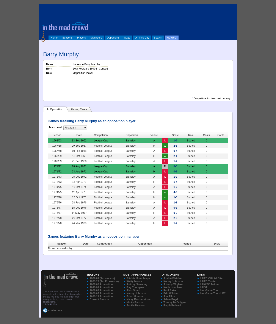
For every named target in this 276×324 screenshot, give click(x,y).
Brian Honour (135, 296)
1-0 (175, 197)
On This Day (142, 37)
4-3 (175, 192)
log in (43, 6)
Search (158, 37)
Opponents (113, 37)
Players (81, 37)
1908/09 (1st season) (102, 278)
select (85, 127)
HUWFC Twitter (209, 284)
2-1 (175, 145)
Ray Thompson (136, 287)
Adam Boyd (170, 299)
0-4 (175, 150)
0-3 (175, 207)
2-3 (175, 218)
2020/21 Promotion (101, 296)
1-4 (175, 181)
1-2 (175, 140)
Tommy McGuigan (174, 302)
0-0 (175, 166)
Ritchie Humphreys (138, 278)
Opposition (145, 243)
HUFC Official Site (211, 278)
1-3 (175, 202)
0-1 (175, 171)
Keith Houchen (172, 287)
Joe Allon (169, 296)
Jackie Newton (135, 305)
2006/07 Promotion (101, 293)
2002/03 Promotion (101, 290)
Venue (187, 243)
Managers (96, 37)
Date (85, 243)
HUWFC (172, 37)
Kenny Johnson (136, 293)
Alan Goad (133, 290)
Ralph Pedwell (172, 305)
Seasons (67, 37)
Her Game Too (209, 290)
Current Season (99, 299)
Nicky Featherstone (139, 299)
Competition (104, 243)
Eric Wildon (170, 293)
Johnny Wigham (173, 284)
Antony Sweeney (137, 284)
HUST (203, 287)
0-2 (175, 212)
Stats (127, 37)
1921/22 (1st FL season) (104, 281)
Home (54, 37)
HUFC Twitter (208, 281)
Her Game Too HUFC (213, 293)
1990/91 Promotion (101, 287)
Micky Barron (135, 302)
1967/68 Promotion (101, 284)
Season (61, 243)
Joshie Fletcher (172, 278)
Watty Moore (134, 281)
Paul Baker (170, 290)
